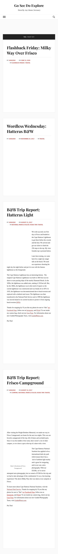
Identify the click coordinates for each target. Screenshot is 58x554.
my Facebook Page (28, 492)
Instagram (29, 310)
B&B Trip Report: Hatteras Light (23, 212)
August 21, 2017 (26, 222)
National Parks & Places (20, 224)
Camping (15, 392)
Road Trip (33, 224)
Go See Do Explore (29, 5)
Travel (27, 62)
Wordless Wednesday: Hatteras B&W (26, 128)
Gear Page (30, 313)
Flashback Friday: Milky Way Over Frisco (29, 50)
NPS (18, 302)
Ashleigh (12, 60)
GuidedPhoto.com (37, 316)
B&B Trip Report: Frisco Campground (25, 380)
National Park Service (14, 489)
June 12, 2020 (25, 60)
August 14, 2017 (26, 390)
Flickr (38, 310)
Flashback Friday (18, 62)
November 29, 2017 (27, 138)
